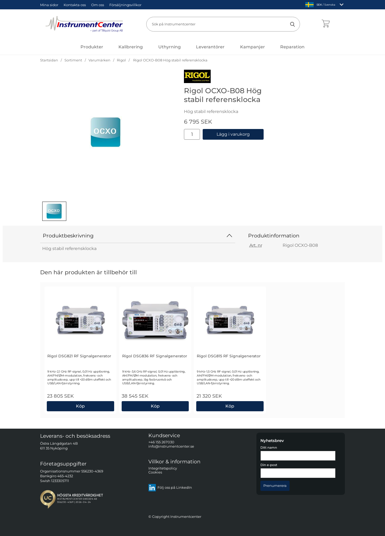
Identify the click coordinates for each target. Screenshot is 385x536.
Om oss (97, 5)
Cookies (155, 472)
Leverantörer (210, 46)
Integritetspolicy (162, 468)
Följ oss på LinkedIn (170, 487)
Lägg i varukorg (233, 134)
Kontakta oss (75, 5)
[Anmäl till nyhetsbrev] (275, 485)
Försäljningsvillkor (125, 5)
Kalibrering (130, 46)
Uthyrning (169, 46)
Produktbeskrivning (138, 235)
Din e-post (268, 465)
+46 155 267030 (161, 442)
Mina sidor (49, 5)
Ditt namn (268, 447)
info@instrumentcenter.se (171, 446)
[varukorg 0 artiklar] (325, 24)
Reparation (292, 46)
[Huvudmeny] (92, 47)
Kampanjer (252, 46)
